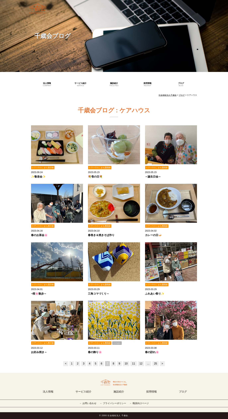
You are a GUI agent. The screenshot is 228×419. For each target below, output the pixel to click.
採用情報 (147, 84)
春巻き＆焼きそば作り (101, 235)
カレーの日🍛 (153, 235)
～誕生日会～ (153, 176)
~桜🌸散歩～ (38, 293)
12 (141, 363)
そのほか (117, 343)
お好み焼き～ (39, 352)
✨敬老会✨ (38, 176)
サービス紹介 (80, 84)
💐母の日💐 (95, 176)
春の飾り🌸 (95, 352)
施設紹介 (114, 84)
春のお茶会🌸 (39, 235)
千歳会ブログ (52, 35)
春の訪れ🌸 (152, 352)
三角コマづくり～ (98, 293)
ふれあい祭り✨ (154, 293)
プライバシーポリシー (114, 403)
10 (126, 363)
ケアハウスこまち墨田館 (43, 167)
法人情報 (47, 84)
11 (133, 363)
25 (155, 363)
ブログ (181, 84)
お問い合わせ (89, 403)
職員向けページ (141, 403)
